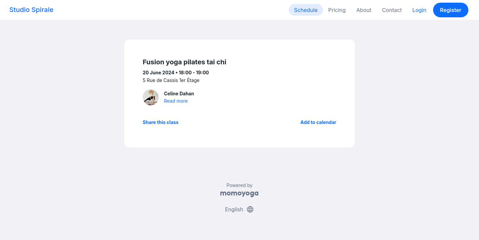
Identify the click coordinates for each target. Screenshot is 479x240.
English (239, 209)
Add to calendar (318, 122)
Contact (391, 10)
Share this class (161, 122)
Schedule (306, 10)
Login (419, 10)
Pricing (337, 10)
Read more (176, 101)
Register (450, 10)
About (363, 10)
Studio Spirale (31, 10)
